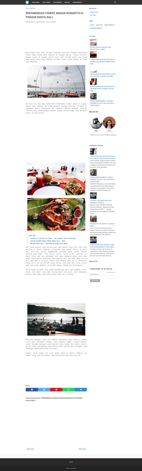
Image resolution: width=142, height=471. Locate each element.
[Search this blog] (115, 2)
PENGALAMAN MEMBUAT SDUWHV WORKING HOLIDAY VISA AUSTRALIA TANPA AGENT (102, 103)
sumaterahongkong (95, 28)
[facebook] (32, 389)
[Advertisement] (56, 37)
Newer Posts (30, 449)
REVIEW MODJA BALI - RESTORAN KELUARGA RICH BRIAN (49, 243)
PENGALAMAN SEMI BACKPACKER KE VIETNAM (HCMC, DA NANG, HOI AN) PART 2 (102, 89)
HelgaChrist (73, 468)
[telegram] (81, 389)
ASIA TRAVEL (36, 2)
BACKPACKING (77, 2)
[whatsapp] (68, 389)
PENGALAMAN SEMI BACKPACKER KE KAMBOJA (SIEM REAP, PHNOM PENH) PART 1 (102, 62)
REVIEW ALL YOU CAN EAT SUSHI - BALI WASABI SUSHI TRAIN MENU (53, 238)
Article (92, 25)
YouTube (93, 15)
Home (71, 462)
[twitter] (44, 389)
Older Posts (82, 449)
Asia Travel (99, 25)
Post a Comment (51, 22)
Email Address (94, 274)
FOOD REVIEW (57, 2)
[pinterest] (56, 389)
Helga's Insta (94, 12)
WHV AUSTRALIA (109, 25)
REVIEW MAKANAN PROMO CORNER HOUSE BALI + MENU (48, 241)
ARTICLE (67, 2)
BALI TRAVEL (46, 2)
